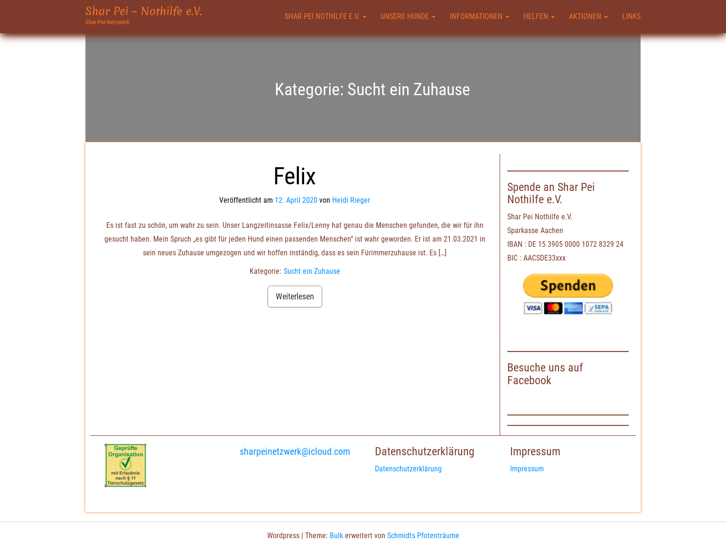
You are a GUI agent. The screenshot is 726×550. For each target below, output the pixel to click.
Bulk (336, 535)
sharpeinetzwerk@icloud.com (295, 451)
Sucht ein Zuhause (312, 271)
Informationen (479, 16)
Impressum (527, 468)
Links (631, 16)
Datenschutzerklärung (408, 468)
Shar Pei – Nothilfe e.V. (143, 11)
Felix (294, 176)
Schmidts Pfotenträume (423, 535)
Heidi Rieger (351, 200)
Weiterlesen (295, 296)
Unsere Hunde (408, 16)
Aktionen (588, 16)
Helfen (539, 16)
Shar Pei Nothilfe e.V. (325, 16)
